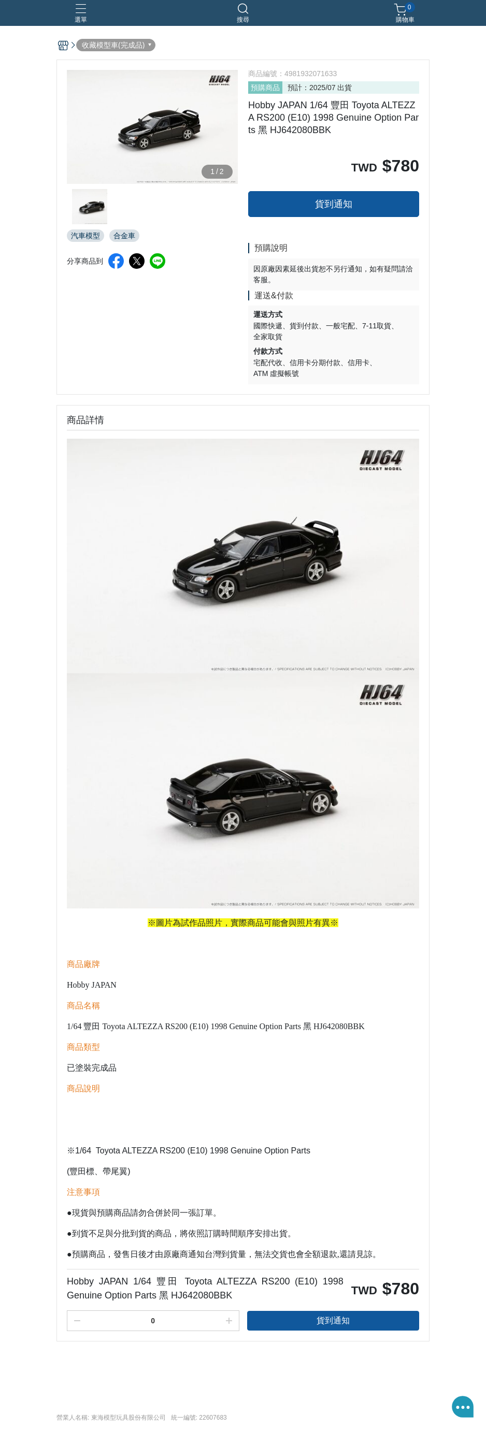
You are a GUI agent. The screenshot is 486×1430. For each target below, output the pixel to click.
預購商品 (265, 87)
